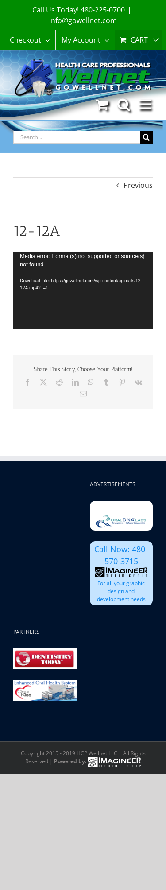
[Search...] (76, 137)
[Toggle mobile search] (123, 104)
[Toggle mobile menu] (146, 104)
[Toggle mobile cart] (102, 104)
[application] (83, 290)
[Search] (146, 137)
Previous (138, 185)
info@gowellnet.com (83, 20)
